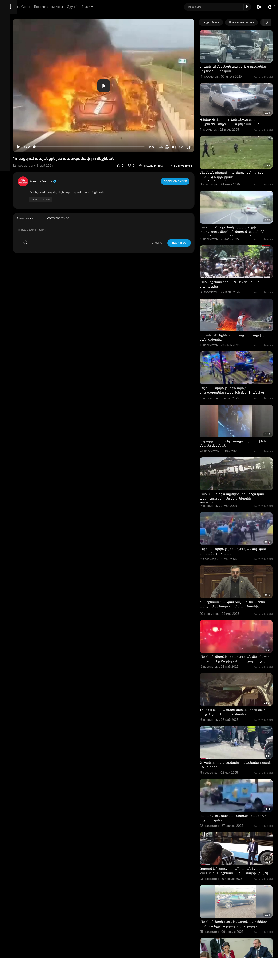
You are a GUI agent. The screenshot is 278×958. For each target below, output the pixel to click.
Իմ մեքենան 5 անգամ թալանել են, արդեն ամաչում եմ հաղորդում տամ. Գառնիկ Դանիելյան (243, 536)
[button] (270, 7)
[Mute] (189, 147)
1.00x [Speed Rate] (175, 147)
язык (28, 148)
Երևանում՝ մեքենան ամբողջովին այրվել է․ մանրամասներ (240, 299)
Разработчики (14, 148)
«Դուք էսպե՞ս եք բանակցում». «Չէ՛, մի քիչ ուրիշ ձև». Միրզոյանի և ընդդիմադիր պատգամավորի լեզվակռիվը (241, 870)
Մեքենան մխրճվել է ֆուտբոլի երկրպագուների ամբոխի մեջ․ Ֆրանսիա (238, 347)
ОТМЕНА (171, 242)
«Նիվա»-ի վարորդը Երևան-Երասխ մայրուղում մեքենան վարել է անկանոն (242, 110)
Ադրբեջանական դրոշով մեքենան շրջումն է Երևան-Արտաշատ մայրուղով (240, 916)
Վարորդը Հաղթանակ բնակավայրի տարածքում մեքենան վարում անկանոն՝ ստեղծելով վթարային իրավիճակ (242, 209)
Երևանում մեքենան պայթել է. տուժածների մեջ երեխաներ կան (240, 62)
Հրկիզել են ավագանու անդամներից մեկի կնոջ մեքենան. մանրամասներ (243, 631)
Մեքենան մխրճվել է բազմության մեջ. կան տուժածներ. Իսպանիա (240, 488)
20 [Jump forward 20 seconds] (182, 147)
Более (142, 6)
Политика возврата (17, 123)
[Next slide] (267, 22)
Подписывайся (190, 181)
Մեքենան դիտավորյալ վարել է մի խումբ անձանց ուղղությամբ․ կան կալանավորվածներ (241, 158)
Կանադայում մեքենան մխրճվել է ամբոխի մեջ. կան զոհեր (240, 723)
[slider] (121, 146)
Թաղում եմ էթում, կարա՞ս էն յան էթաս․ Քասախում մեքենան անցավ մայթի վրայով (242, 772)
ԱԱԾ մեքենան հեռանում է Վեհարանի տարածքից (234, 253)
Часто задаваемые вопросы (23, 128)
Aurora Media (92, 181)
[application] (135, 85)
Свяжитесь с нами (26, 143)
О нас (9, 143)
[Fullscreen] (203, 147)
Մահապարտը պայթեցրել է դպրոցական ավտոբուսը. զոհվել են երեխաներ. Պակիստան (242, 442)
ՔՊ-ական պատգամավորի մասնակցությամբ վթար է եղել (238, 677)
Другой (128, 6)
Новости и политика (103, 6)
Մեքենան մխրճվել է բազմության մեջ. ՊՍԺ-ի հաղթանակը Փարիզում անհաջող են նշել (242, 585)
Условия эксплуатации (19, 133)
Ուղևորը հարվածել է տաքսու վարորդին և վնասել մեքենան (237, 394)
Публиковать (194, 242)
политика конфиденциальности (25, 138)
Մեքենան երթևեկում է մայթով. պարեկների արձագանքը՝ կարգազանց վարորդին (238, 820)
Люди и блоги (75, 6)
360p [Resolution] (196, 147)
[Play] (68, 147)
